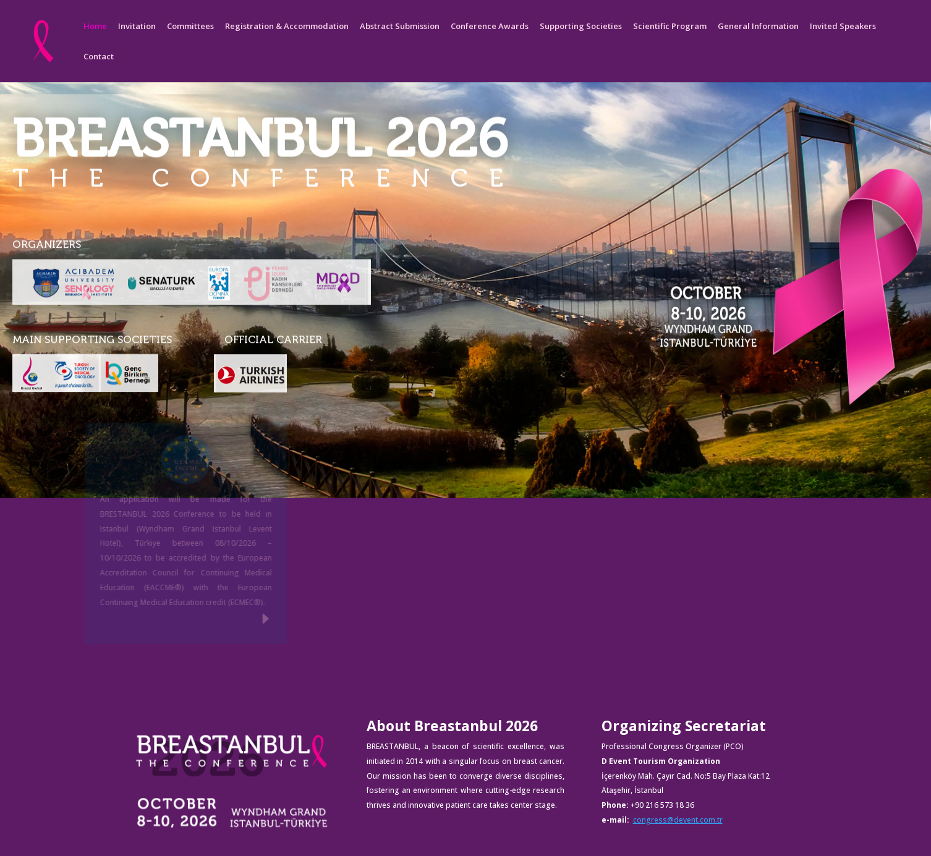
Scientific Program (670, 27)
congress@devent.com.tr (678, 820)
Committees (190, 27)
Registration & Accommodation (287, 27)
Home (95, 27)
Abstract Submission (400, 27)
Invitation (137, 27)
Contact (98, 57)
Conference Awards (490, 27)
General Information (758, 27)
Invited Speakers (843, 27)
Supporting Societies (581, 27)
